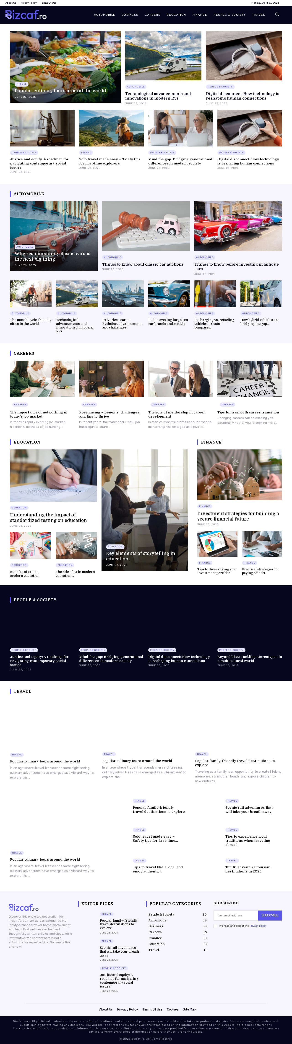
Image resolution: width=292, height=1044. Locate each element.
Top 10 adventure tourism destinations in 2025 (247, 869)
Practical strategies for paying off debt (260, 571)
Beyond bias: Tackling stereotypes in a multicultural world (249, 659)
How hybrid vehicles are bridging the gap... (259, 322)
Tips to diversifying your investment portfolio (217, 571)
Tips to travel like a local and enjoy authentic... (158, 869)
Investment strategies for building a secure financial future (238, 516)
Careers (20, 404)
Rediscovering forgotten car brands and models (168, 322)
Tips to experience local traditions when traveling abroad (247, 840)
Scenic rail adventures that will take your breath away (249, 809)
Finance (205, 506)
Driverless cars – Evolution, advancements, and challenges (122, 323)
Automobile (136, 86)
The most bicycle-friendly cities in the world (30, 322)
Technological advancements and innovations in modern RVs (158, 96)
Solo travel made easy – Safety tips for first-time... (155, 838)
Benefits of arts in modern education (24, 573)
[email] (236, 915)
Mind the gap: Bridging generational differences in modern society (180, 161)
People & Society (220, 86)
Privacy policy (258, 925)
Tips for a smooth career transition (248, 412)
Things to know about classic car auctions (143, 264)
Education (19, 507)
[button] (277, 15)
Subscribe (270, 915)
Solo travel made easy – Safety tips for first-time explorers (110, 161)
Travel (21, 84)
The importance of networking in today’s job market (38, 414)
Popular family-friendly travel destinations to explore (159, 809)
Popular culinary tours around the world (45, 761)
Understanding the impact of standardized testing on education (48, 517)
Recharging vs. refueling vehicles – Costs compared (214, 323)
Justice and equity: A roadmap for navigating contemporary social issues (39, 163)
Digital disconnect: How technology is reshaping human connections (242, 96)
